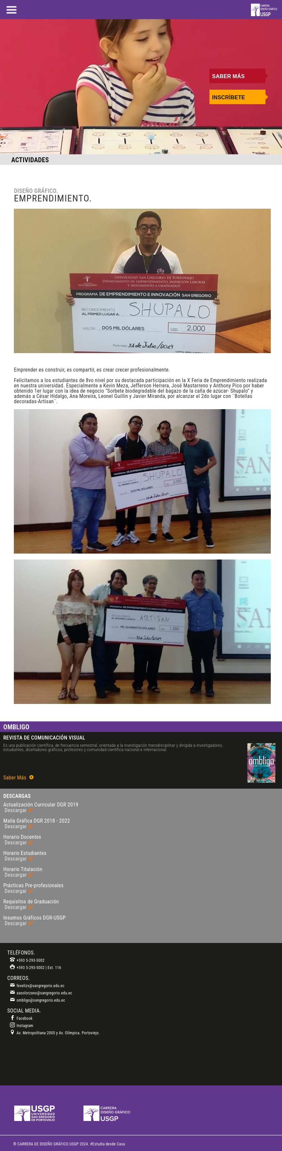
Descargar (19, 810)
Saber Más (228, 76)
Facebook (21, 1018)
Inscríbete (228, 97)
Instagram (21, 1025)
